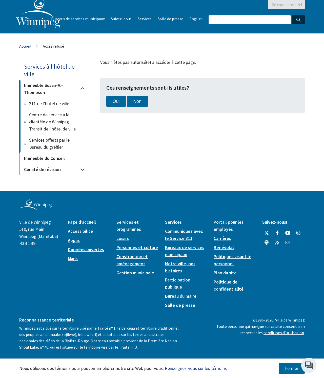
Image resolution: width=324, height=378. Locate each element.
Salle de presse (170, 18)
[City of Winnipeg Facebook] (277, 233)
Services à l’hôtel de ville (49, 70)
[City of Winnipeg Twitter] (266, 233)
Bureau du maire (180, 296)
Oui (116, 101)
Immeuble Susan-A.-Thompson (43, 88)
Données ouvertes (86, 249)
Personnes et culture (137, 247)
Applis (74, 240)
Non (137, 101)
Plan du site (225, 273)
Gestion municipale (135, 273)
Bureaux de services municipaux (78, 18)
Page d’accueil (82, 222)
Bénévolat (224, 247)
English (195, 18)
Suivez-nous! (274, 222)
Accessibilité (80, 231)
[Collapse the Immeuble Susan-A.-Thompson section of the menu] (82, 89)
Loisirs (122, 238)
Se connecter (283, 4)
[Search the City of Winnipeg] (250, 19)
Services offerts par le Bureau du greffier (49, 143)
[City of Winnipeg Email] (288, 242)
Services (145, 18)
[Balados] (266, 242)
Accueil (25, 46)
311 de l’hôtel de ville (49, 103)
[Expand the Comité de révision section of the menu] (82, 169)
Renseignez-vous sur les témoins (196, 368)
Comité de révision (42, 169)
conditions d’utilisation (284, 332)
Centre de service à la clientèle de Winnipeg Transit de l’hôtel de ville (52, 122)
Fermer (291, 368)
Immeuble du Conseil (44, 158)
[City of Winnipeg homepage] (35, 209)
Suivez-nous (121, 18)
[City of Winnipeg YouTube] (288, 233)
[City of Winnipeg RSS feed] (277, 242)
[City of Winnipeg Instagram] (298, 233)
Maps (73, 258)
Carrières (222, 238)
